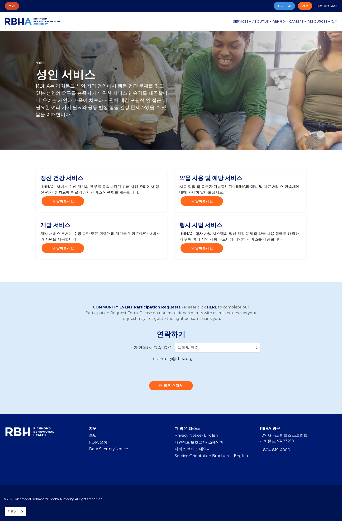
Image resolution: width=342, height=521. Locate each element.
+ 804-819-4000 (326, 6)
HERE (212, 307)
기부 (305, 6)
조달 (93, 435)
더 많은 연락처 (171, 386)
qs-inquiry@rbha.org (173, 358)
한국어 (12, 511)
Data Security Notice (108, 449)
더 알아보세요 (63, 201)
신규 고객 (284, 6)
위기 (12, 6)
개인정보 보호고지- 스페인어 (199, 442)
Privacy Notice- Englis (195, 435)
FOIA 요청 (98, 442)
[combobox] (15, 511)
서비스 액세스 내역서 (193, 449)
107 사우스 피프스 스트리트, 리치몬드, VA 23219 (284, 438)
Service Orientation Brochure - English (211, 456)
